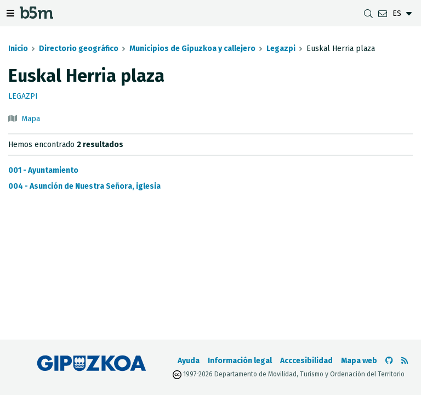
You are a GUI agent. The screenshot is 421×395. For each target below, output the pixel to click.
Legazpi (280, 48)
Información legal (240, 360)
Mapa (30, 118)
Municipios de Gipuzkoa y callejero (192, 48)
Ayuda (189, 360)
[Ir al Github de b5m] (389, 360)
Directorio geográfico (78, 48)
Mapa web (359, 360)
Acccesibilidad (306, 360)
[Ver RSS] (404, 360)
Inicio (18, 48)
